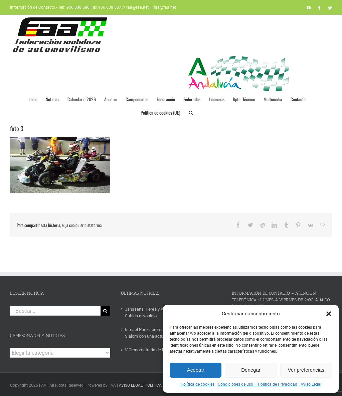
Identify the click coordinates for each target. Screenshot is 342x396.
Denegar (251, 370)
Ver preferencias (306, 370)
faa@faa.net (165, 7)
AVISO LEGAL (131, 385)
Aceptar (195, 370)
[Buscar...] (55, 311)
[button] (328, 313)
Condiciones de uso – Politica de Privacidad (257, 384)
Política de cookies (197, 384)
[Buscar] (105, 311)
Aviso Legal (311, 384)
